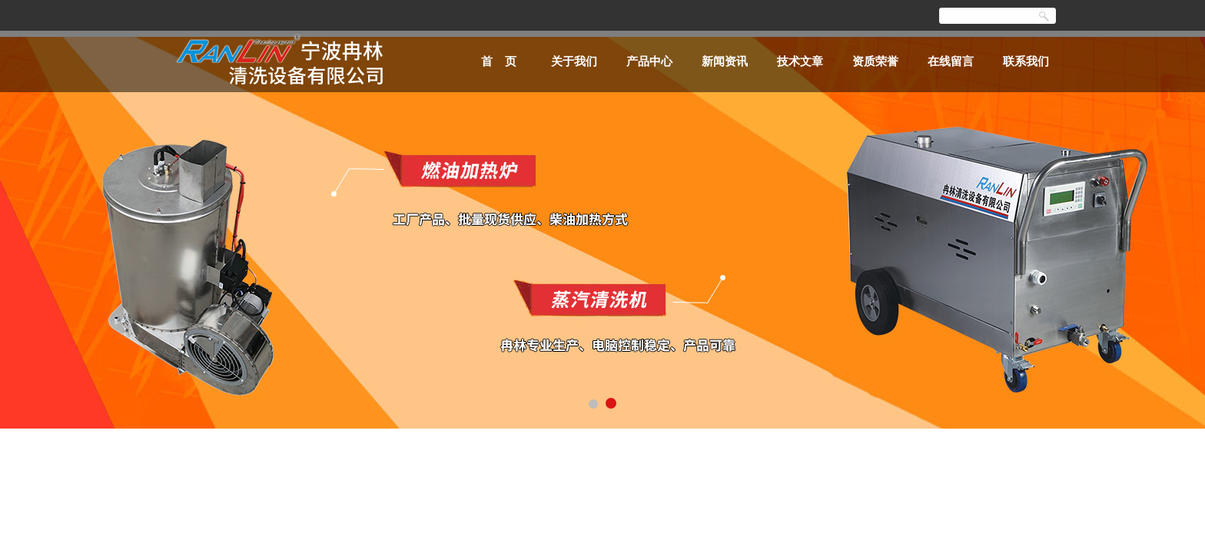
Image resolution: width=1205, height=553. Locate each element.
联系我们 (1026, 61)
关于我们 (574, 61)
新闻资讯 (725, 61)
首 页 (499, 61)
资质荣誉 (875, 61)
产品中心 (649, 61)
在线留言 (951, 61)
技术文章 (800, 61)
